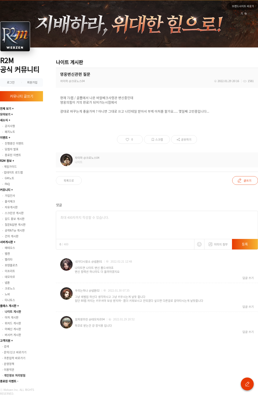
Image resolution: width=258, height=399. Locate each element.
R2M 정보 (6, 161)
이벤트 (4, 137)
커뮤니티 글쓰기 (21, 96)
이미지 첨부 (218, 242)
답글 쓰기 (248, 278)
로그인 (11, 82)
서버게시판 (6, 242)
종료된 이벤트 (8, 381)
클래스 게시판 (8, 306)
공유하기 (186, 139)
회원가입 (32, 82)
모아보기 (5, 114)
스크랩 (159, 139)
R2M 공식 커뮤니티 (19, 64)
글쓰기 (247, 180)
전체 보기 (5, 108)
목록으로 (69, 180)
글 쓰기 (247, 384)
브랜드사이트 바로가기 (243, 7)
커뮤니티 (5, 190)
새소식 (4, 120)
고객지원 (5, 340)
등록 (245, 244)
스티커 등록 (199, 244)
